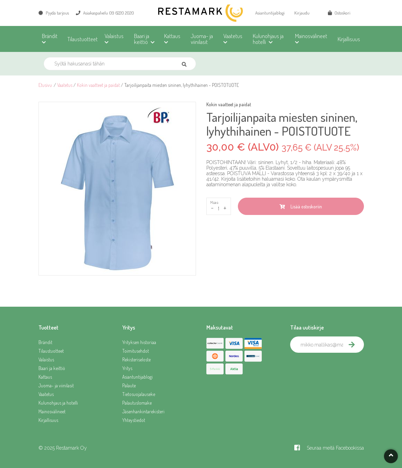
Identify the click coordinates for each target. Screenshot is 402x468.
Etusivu (45, 85)
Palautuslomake (137, 403)
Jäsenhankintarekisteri (143, 411)
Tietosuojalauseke (138, 394)
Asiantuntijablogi (270, 13)
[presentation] (342, 367)
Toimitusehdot (135, 351)
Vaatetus (64, 85)
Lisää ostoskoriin (300, 206)
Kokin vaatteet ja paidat (98, 85)
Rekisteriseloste (136, 359)
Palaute (129, 385)
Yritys (127, 368)
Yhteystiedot (133, 420)
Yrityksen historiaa (139, 342)
